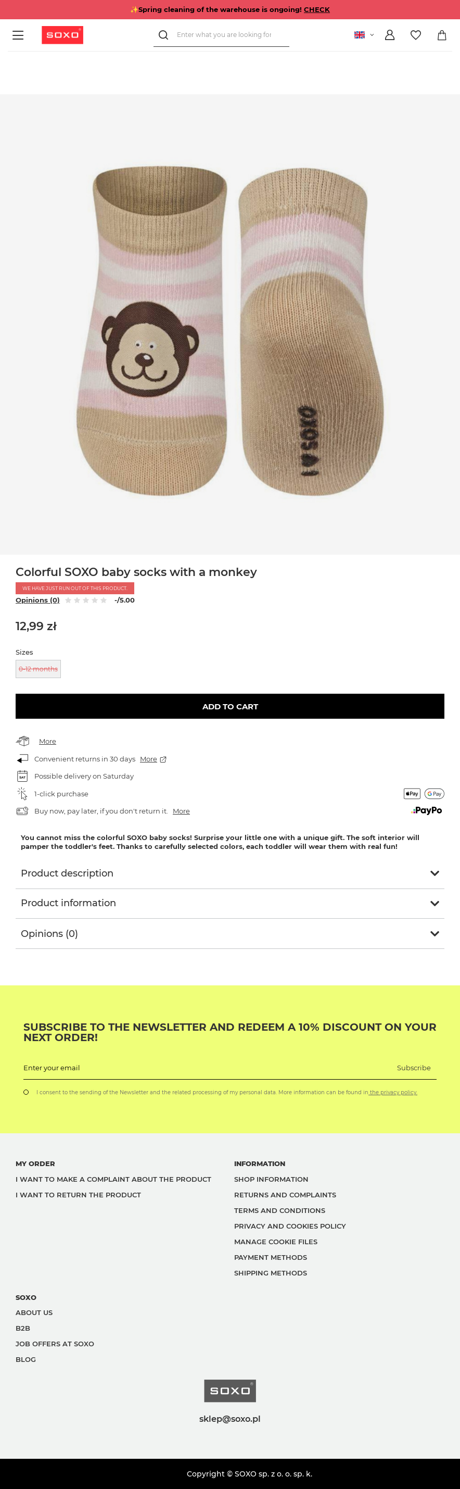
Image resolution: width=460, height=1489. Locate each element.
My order (35, 1163)
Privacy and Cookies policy (290, 1226)
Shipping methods (270, 1273)
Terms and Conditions (279, 1210)
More (47, 741)
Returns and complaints (285, 1195)
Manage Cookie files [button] (275, 1241)
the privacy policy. (392, 1092)
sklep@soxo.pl (230, 1418)
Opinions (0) (38, 600)
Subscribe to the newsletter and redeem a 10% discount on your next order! (230, 1032)
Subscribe (414, 1067)
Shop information (271, 1179)
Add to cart (230, 706)
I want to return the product (78, 1195)
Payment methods (270, 1257)
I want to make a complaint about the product (113, 1179)
